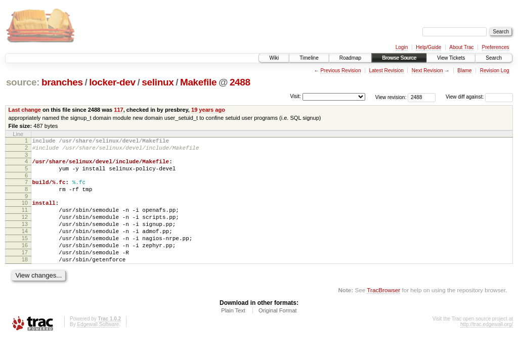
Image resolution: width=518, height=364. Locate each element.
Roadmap (350, 58)
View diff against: (479, 97)
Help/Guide (428, 47)
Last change (25, 110)
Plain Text (233, 333)
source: (22, 82)
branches (62, 82)
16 (25, 263)
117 (118, 110)
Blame (464, 70)
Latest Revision (386, 70)
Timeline (308, 58)
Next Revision (427, 70)
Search (494, 58)
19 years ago (208, 110)
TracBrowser (383, 312)
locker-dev (112, 82)
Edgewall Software (98, 347)
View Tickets (451, 58)
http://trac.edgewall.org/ (486, 347)
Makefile (198, 82)
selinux (158, 82)
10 (25, 212)
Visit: (295, 96)
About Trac (461, 47)
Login (402, 47)
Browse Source (399, 58)
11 (25, 220)
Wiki (274, 58)
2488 (240, 82)
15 (25, 255)
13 (25, 238)
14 (25, 246)
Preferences (495, 47)
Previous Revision (340, 70)
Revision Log (494, 70)
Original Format (277, 333)
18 (25, 281)
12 (25, 229)
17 (25, 272)
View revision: (391, 97)
